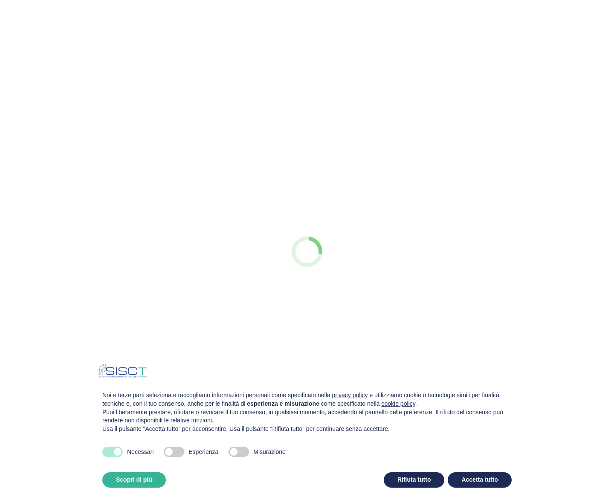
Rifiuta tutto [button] (414, 479)
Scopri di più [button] (134, 479)
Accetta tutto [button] (479, 479)
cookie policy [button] (398, 403)
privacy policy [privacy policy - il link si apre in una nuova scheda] (350, 395)
